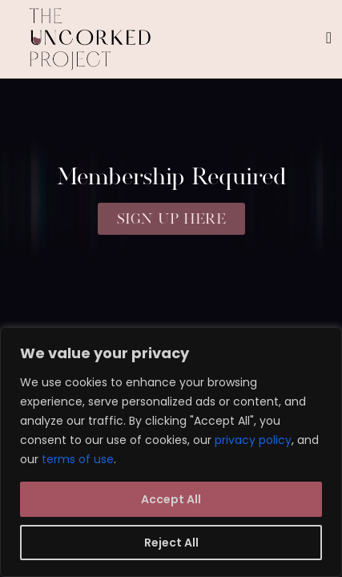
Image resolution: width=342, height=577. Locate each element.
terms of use (78, 459)
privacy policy (253, 440)
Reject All (171, 543)
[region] (171, 452)
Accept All (171, 499)
